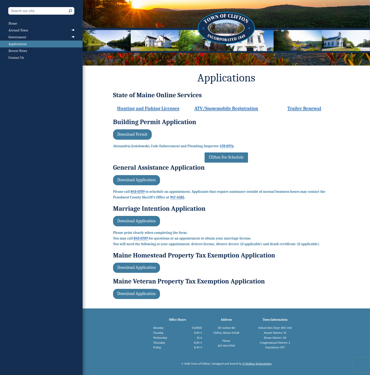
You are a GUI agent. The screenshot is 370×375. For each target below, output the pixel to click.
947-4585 (177, 197)
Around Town (18, 30)
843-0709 (137, 192)
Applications (17, 44)
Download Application (136, 179)
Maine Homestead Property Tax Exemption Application (194, 255)
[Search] (70, 11)
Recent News (17, 51)
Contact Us (16, 57)
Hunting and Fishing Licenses (148, 108)
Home (12, 23)
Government (17, 37)
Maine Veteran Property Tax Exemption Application (189, 281)
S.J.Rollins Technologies (256, 363)
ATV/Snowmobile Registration (226, 108)
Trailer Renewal (304, 108)
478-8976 (227, 146)
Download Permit (132, 134)
